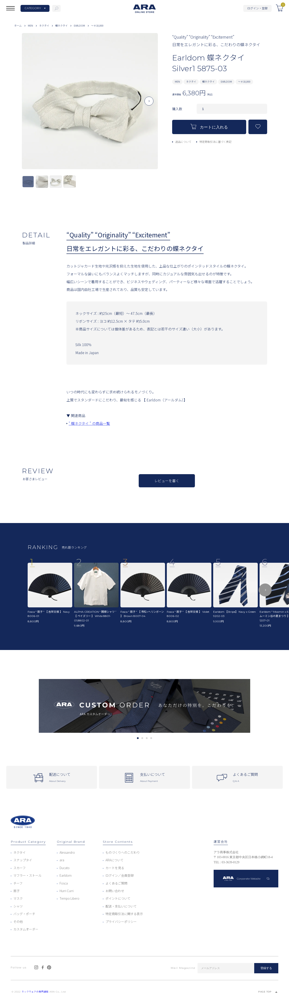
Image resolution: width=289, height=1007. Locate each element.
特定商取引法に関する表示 (124, 913)
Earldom (66, 875)
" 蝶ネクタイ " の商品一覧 (89, 423)
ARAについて (114, 860)
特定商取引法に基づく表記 (215, 141)
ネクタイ (44, 25)
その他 (18, 921)
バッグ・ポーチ (24, 913)
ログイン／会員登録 (119, 875)
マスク (18, 898)
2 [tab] (142, 738)
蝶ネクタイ (61, 25)
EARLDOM (79, 25)
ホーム (18, 25)
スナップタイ (22, 860)
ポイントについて (117, 898)
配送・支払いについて (121, 906)
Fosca (64, 883)
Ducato (65, 868)
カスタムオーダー (25, 929)
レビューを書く (166, 480)
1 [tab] (137, 738)
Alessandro (67, 852)
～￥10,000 (97, 25)
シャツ (18, 906)
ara (62, 860)
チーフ (18, 883)
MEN (30, 25)
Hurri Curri (67, 891)
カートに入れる (209, 126)
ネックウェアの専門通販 (35, 991)
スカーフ (19, 868)
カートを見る (114, 868)
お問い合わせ (114, 891)
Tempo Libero (69, 898)
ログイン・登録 (257, 8)
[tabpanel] (144, 706)
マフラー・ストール (27, 875)
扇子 (16, 891)
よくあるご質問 (116, 883)
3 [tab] (146, 738)
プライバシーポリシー (121, 921)
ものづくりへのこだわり (122, 852)
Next (149, 105)
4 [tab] (151, 738)
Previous (30, 105)
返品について (183, 141)
